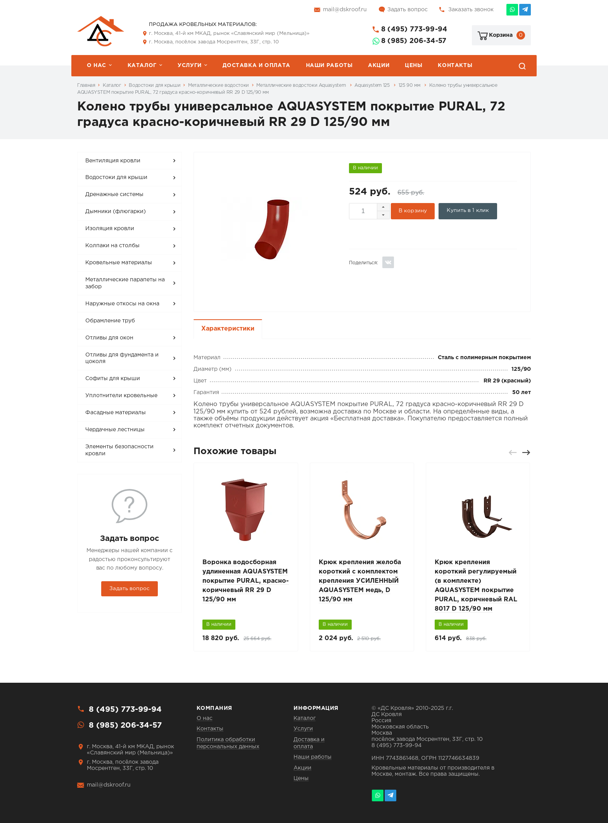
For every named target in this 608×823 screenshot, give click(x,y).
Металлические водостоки (218, 85)
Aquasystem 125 (372, 85)
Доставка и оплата (256, 65)
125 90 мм (410, 85)
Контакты (455, 65)
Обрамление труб (110, 321)
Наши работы (329, 65)
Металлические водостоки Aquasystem (301, 85)
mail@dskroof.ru (345, 9)
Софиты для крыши (112, 378)
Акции (378, 65)
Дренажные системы (114, 194)
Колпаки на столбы (112, 245)
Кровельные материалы (118, 262)
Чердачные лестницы (115, 429)
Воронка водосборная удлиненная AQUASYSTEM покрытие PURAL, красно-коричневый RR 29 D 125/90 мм (245, 581)
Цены (413, 65)
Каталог (142, 65)
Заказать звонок (471, 9)
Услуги (190, 65)
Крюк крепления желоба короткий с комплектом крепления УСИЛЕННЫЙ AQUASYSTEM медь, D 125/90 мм (360, 581)
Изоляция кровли (109, 228)
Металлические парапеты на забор (125, 283)
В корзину (413, 210)
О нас (96, 65)
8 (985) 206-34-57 (413, 41)
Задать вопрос (407, 9)
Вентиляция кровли (112, 160)
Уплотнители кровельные (121, 395)
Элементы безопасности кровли (119, 450)
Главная (86, 85)
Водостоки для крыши (154, 85)
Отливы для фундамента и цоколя (122, 358)
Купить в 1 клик (468, 210)
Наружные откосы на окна (122, 303)
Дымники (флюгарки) (115, 211)
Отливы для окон (109, 338)
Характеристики (227, 329)
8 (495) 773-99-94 (414, 29)
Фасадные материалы (115, 412)
